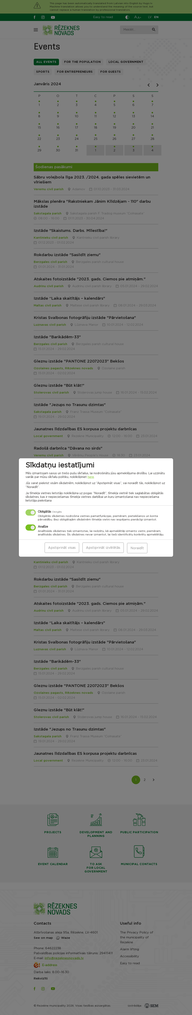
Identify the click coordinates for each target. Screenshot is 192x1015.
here (91, 477)
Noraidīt (137, 548)
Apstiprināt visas (62, 548)
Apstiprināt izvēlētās (103, 548)
